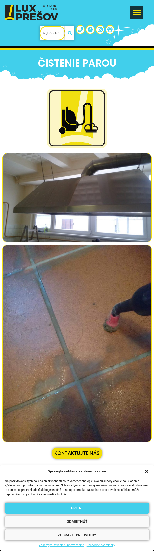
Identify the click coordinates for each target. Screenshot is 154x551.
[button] (146, 471)
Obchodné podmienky (101, 545)
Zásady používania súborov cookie (61, 545)
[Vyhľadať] (69, 33)
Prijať (77, 508)
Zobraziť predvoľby (77, 535)
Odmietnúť (77, 521)
